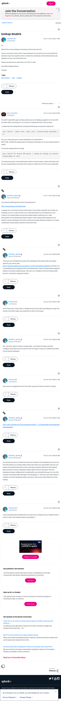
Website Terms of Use (17, 688)
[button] (58, 29)
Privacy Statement (9, 697)
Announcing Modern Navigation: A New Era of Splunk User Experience (27, 647)
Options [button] (57, 23)
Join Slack (30, 580)
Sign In (51, 3)
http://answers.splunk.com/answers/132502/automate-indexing (26, 266)
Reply (7, 92)
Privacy (9, 688)
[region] (29, 695)
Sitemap (3, 688)
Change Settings (25, 697)
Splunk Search (7, 23)
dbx (13, 78)
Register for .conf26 (30, 557)
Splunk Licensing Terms (30, 688)
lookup (19, 78)
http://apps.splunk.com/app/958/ (13, 206)
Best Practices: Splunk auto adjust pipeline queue (20, 635)
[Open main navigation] (58, 3)
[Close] (56, 692)
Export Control (41, 688)
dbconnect (5, 78)
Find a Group (31, 604)
